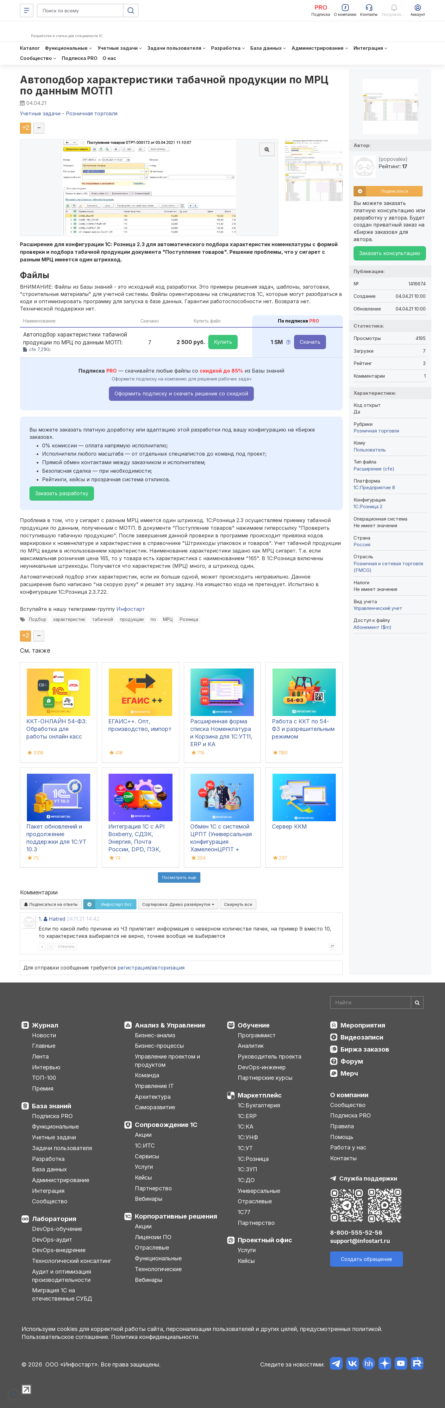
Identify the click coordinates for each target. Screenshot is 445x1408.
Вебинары (148, 1198)
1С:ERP (247, 1116)
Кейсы (143, 1177)
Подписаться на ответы (51, 904)
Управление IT (154, 1086)
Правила (342, 1126)
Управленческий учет (378, 608)
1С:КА (246, 1126)
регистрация (133, 967)
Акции (143, 1134)
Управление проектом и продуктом (167, 1060)
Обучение (254, 1025)
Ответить (66, 946)
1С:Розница (253, 1158)
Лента (40, 1056)
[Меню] (26, 10)
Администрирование (60, 1180)
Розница (189, 619)
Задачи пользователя (62, 1148)
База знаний (51, 1106)
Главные (43, 1045)
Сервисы (147, 1156)
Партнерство (153, 1188)
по (153, 619)
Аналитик (251, 1045)
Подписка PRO (52, 1116)
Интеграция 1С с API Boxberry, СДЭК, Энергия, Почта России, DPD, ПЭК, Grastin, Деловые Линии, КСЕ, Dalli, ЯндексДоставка (136, 849)
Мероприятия (363, 1025)
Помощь (342, 1137)
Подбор (37, 619)
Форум (352, 1061)
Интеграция (48, 1190)
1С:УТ (245, 1148)
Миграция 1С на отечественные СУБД (62, 1294)
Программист (257, 1035)
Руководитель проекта (269, 1056)
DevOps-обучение (57, 1229)
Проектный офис (265, 1240)
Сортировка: (178, 904)
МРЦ (168, 619)
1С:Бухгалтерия (259, 1105)
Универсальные (259, 1190)
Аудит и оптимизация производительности (61, 1275)
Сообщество (49, 1201)
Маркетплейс (260, 1095)
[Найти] (417, 1002)
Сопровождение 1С (166, 1125)
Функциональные (55, 1126)
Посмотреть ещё (179, 877)
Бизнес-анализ (155, 1035)
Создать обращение (366, 1259)
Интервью (46, 1067)
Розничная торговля (376, 431)
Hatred (57, 919)
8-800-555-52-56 (356, 1232)
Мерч (349, 1073)
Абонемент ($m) (373, 627)
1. (40, 919)
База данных (49, 1169)
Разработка (48, 1158)
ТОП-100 (44, 1077)
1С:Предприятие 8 (374, 487)
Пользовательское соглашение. (66, 1337)
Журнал (45, 1025)
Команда (147, 1075)
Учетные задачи (54, 1137)
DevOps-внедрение (58, 1250)
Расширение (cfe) (374, 469)
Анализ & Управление (170, 1025)
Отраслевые (152, 1247)
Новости (44, 1035)
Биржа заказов (365, 1049)
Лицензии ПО (153, 1237)
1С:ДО (246, 1180)
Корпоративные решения (176, 1216)
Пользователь (370, 450)
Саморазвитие (155, 1107)
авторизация (168, 967)
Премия (42, 1088)
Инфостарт (130, 609)
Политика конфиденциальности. (155, 1337)
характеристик (69, 619)
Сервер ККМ (289, 826)
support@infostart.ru (360, 1241)
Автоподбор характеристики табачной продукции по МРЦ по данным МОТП (174, 85)
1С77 (244, 1212)
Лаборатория (54, 1219)
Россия (362, 544)
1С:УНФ (248, 1137)
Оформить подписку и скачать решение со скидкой (181, 393)
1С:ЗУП (247, 1169)
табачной (102, 619)
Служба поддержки (368, 1178)
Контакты (343, 1158)
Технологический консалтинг (71, 1261)
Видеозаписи (362, 1037)
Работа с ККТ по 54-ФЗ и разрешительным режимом (303, 729)
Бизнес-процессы (159, 1045)
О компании (349, 1095)
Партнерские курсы (265, 1077)
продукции (132, 619)
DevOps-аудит (52, 1239)
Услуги (144, 1166)
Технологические (158, 1269)
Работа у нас (348, 1147)
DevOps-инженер (262, 1067)
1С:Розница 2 (368, 506)
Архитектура (153, 1096)
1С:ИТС (145, 1145)
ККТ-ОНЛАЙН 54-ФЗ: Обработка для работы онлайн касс (56, 729)
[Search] (376, 1002)
